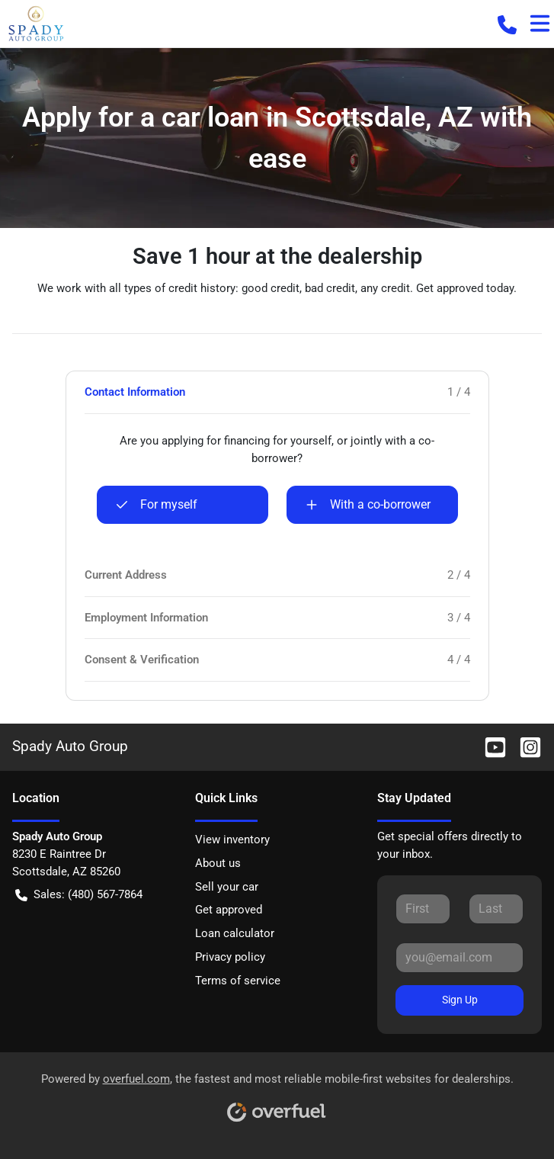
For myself (156, 505)
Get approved (228, 910)
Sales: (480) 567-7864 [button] (79, 895)
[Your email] (459, 957)
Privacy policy (230, 957)
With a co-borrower (368, 505)
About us (218, 863)
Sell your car (226, 887)
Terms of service (237, 980)
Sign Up (460, 1000)
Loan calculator (234, 933)
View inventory (232, 839)
